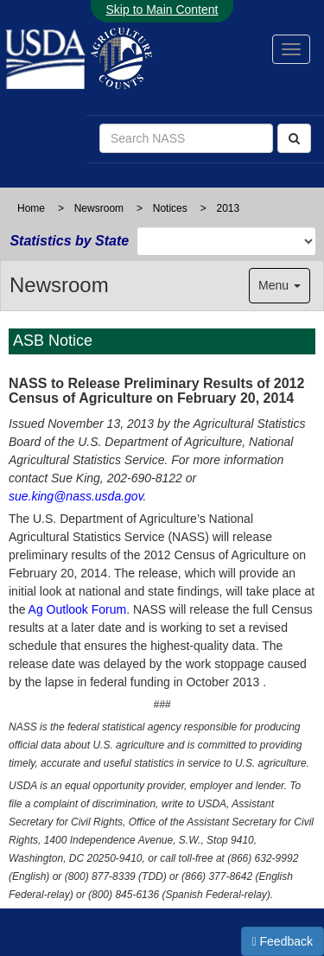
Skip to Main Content (162, 9)
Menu (279, 285)
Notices (170, 208)
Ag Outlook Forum (78, 609)
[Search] (294, 138)
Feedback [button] (283, 941)
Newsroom (99, 208)
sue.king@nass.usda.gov (76, 496)
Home (31, 208)
